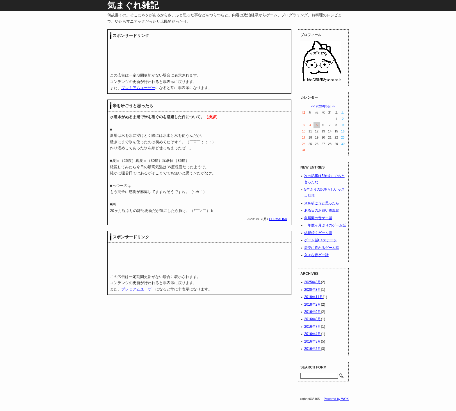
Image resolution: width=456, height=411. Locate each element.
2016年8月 (312, 319)
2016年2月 (312, 349)
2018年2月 (312, 304)
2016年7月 (312, 327)
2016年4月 (312, 334)
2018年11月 (313, 297)
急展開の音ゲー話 (318, 218)
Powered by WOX (336, 399)
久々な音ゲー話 (316, 255)
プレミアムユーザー (138, 88)
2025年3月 (312, 282)
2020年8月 (312, 290)
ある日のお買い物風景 (321, 210)
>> (334, 106)
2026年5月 (323, 106)
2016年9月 (312, 312)
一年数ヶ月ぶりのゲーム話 (325, 225)
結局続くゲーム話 (318, 233)
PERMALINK (278, 219)
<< (313, 106)
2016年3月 (312, 341)
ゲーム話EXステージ (320, 240)
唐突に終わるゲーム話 (321, 248)
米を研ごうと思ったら (133, 105)
